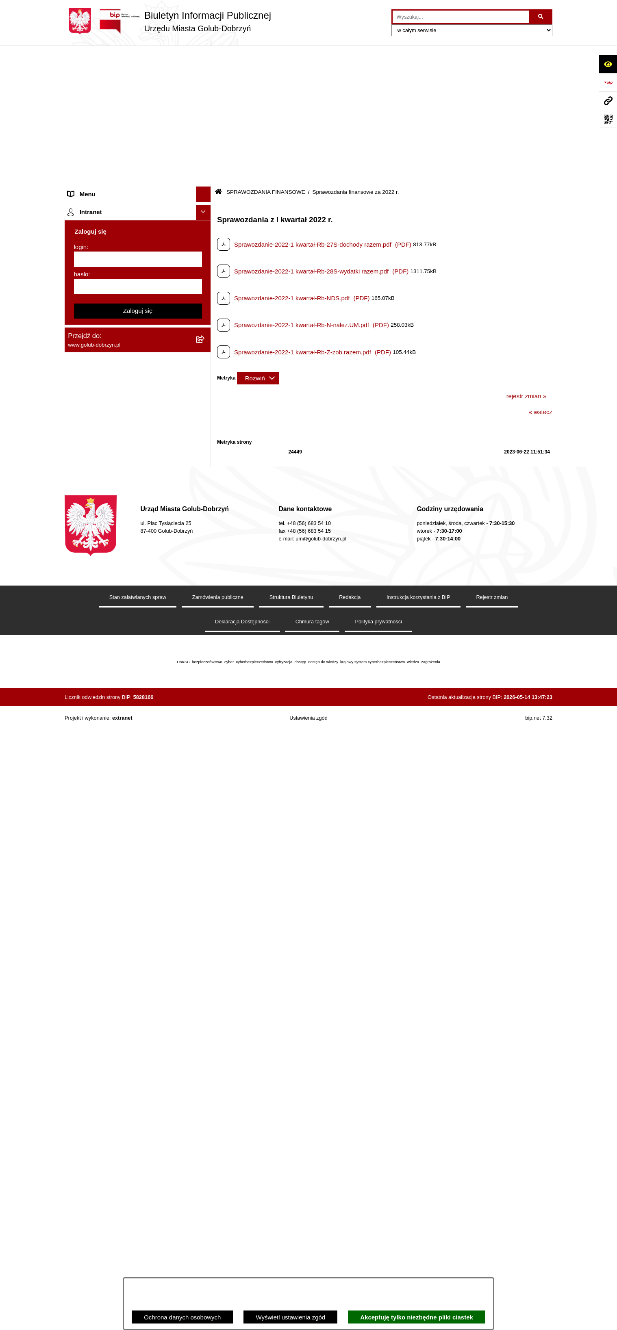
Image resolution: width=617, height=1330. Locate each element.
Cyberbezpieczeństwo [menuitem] (98, 783)
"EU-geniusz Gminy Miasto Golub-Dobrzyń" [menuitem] (126, 901)
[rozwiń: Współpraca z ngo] (205, 224)
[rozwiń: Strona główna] (205, 71)
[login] (138, 992)
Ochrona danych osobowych (182, 1317)
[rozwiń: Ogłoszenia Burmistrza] (205, 147)
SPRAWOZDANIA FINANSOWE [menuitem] (111, 253)
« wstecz (540, 273)
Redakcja (350, 1216)
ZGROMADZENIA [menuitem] (92, 856)
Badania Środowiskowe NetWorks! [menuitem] (114, 871)
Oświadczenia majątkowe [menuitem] (102, 624)
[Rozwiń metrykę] (258, 239)
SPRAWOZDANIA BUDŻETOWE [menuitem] (112, 238)
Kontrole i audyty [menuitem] (90, 487)
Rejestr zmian (492, 1216)
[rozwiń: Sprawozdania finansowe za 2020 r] (205, 315)
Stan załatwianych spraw (137, 1216)
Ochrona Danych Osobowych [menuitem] (107, 177)
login (80, 979)
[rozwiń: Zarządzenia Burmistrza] (205, 208)
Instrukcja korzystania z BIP (418, 1216)
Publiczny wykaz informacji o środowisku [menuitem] (123, 417)
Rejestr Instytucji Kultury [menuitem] (100, 609)
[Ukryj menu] (203, 56)
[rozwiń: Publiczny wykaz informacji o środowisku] (205, 418)
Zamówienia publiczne (217, 1216)
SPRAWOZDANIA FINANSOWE (265, 54)
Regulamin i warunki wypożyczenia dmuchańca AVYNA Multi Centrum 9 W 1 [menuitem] (132, 715)
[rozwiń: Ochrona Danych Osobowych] (205, 178)
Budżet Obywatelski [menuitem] (95, 594)
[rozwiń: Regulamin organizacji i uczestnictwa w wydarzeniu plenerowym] (205, 448)
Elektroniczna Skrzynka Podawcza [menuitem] (114, 679)
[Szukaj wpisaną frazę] (541, 17)
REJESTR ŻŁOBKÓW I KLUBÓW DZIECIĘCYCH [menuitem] (113, 922)
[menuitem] (138, 274)
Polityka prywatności (378, 1240)
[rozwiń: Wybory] (205, 433)
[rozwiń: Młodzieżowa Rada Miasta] (205, 132)
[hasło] (138, 1019)
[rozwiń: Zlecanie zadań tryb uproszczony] (205, 102)
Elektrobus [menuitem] (82, 734)
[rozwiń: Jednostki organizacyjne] (205, 117)
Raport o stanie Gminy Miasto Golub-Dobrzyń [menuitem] (129, 664)
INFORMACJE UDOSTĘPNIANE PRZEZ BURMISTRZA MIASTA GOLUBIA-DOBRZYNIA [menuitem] (123, 831)
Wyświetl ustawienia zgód (290, 1317)
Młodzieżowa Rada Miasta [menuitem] (103, 131)
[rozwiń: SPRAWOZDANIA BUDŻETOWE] (205, 239)
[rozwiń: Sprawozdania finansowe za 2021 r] (205, 295)
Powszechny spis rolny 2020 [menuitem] (106, 563)
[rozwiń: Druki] (205, 473)
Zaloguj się (138, 1043)
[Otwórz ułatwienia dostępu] (608, 64)
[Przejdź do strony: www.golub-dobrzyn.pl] (608, 100)
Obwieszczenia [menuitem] (88, 502)
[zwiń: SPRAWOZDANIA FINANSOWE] (205, 254)
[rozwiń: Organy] (205, 86)
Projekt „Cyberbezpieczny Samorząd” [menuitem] (118, 886)
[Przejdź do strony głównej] (168, 21)
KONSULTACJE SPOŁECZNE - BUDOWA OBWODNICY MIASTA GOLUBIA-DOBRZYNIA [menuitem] (125, 758)
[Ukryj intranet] (203, 944)
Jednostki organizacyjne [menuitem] (100, 116)
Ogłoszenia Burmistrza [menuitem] (98, 146)
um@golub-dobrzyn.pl (320, 1157)
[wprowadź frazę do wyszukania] (460, 17)
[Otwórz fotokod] (608, 119)
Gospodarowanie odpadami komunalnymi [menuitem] (124, 533)
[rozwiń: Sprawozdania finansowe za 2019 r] (205, 336)
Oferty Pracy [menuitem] (85, 548)
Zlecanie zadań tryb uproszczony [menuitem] (112, 101)
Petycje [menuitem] (78, 162)
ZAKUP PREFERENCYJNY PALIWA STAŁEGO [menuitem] (117, 803)
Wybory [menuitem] (78, 432)
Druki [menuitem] (75, 472)
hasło (81, 1006)
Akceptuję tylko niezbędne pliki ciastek (416, 1317)
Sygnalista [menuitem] (82, 694)
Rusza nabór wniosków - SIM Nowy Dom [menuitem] (123, 517)
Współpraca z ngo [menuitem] (92, 223)
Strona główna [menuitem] (87, 70)
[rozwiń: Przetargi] (205, 193)
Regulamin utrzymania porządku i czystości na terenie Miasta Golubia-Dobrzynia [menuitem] (130, 644)
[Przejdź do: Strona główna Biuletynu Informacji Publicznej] (218, 53)
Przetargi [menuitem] (80, 192)
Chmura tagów (312, 1240)
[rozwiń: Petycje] (205, 163)
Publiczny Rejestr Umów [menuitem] (101, 578)
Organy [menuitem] (78, 85)
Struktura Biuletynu (291, 1216)
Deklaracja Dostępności (242, 1240)
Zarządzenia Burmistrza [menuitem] (100, 207)
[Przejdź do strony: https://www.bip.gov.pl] (608, 82)
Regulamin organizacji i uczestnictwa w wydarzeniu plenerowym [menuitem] (121, 453)
